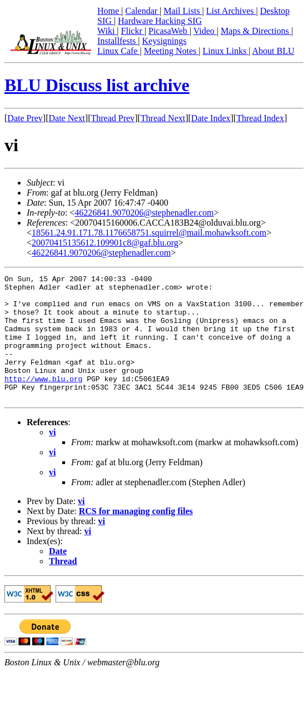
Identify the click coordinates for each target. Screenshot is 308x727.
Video (205, 31)
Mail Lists (182, 11)
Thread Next (163, 118)
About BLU (273, 51)
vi (52, 457)
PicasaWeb (169, 31)
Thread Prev (113, 118)
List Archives (231, 11)
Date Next (67, 118)
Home (109, 11)
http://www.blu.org (43, 400)
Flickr (133, 31)
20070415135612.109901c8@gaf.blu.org (105, 242)
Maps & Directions (256, 31)
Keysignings (164, 41)
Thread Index (260, 118)
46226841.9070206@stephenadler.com (143, 212)
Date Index (211, 118)
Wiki (107, 31)
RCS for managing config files (136, 536)
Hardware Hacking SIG (160, 21)
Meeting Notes (171, 51)
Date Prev (25, 118)
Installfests (117, 41)
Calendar (142, 11)
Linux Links (225, 51)
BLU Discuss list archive (97, 85)
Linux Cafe (118, 51)
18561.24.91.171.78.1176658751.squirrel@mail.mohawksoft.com (149, 232)
